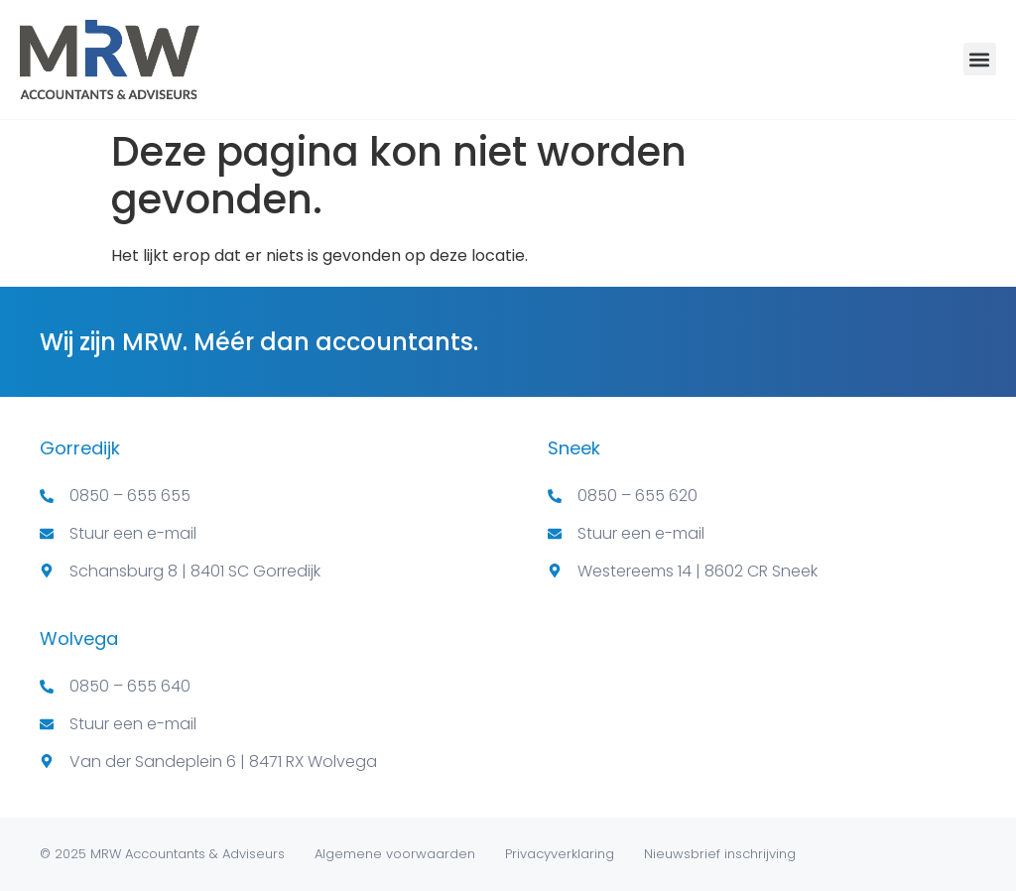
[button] (979, 59)
